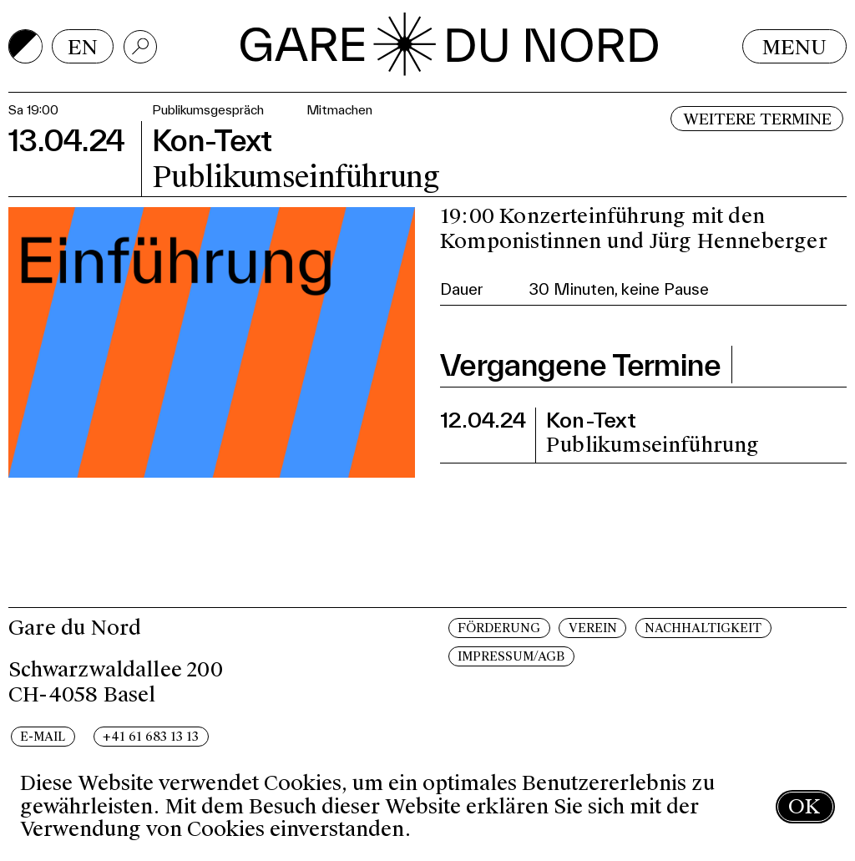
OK (804, 806)
